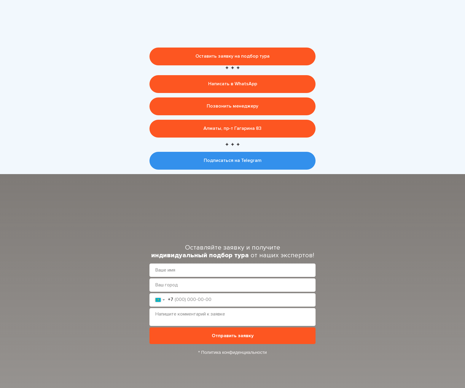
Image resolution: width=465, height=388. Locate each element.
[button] (232, 56)
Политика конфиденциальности (234, 352)
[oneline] (232, 285)
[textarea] (232, 317)
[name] (232, 270)
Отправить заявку (233, 336)
